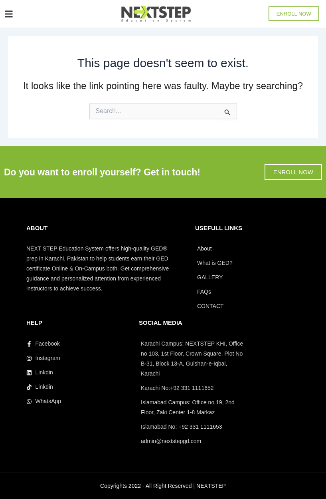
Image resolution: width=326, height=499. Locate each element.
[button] (8, 13)
